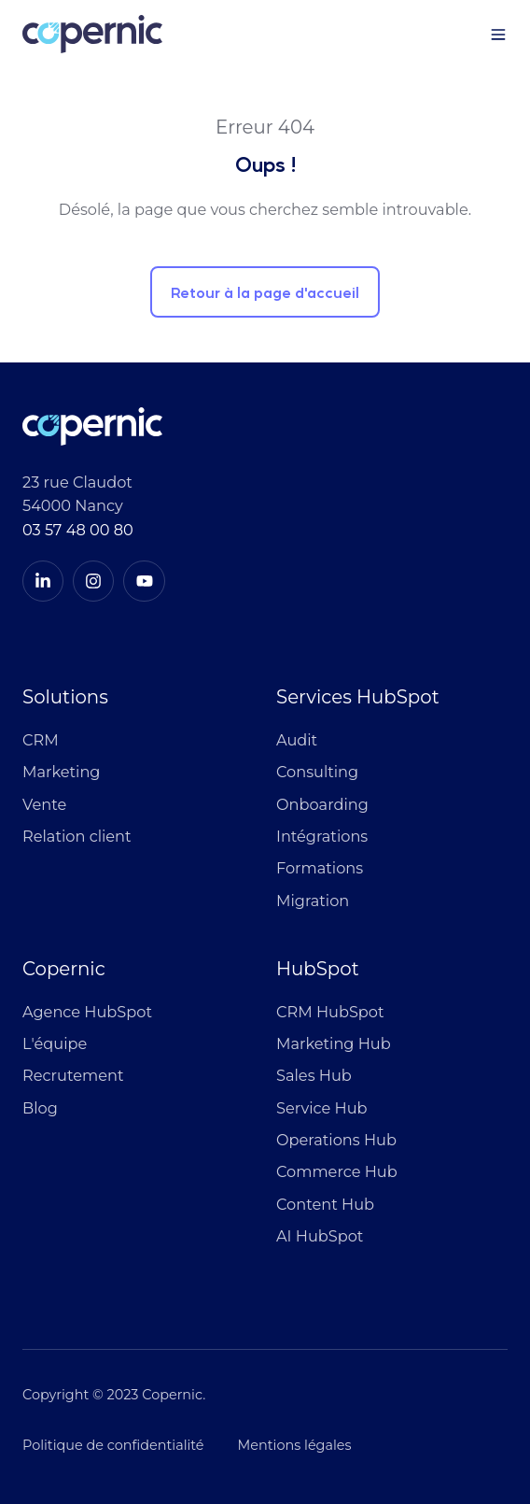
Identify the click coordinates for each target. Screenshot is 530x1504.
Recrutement (72, 1075)
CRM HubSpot (330, 1011)
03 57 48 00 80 (77, 529)
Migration (312, 900)
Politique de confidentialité (113, 1445)
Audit (296, 740)
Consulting (317, 771)
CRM (40, 740)
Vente (44, 804)
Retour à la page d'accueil (265, 292)
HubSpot (317, 969)
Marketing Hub (333, 1043)
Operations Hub (336, 1139)
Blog (40, 1108)
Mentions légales (295, 1445)
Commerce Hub (337, 1171)
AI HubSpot (319, 1236)
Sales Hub (314, 1075)
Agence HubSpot (87, 1011)
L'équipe (54, 1043)
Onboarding (322, 804)
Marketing (61, 771)
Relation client (77, 836)
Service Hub (322, 1108)
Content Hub (325, 1204)
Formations (319, 867)
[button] (498, 34)
